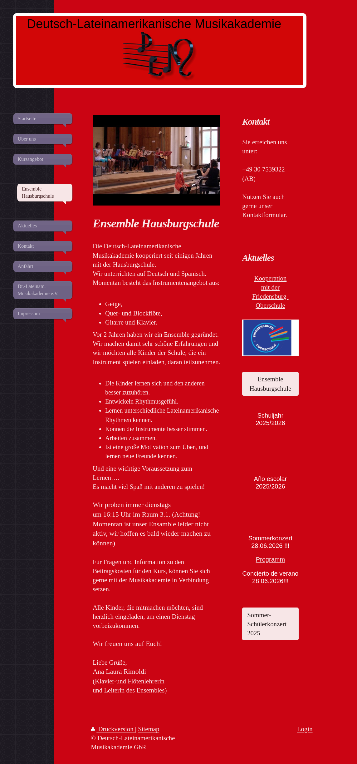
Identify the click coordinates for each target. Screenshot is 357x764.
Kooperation (270, 278)
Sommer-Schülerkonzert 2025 (266, 624)
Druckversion (113, 728)
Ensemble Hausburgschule (270, 383)
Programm (270, 559)
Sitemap (148, 728)
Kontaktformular (264, 214)
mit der (270, 287)
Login (305, 728)
